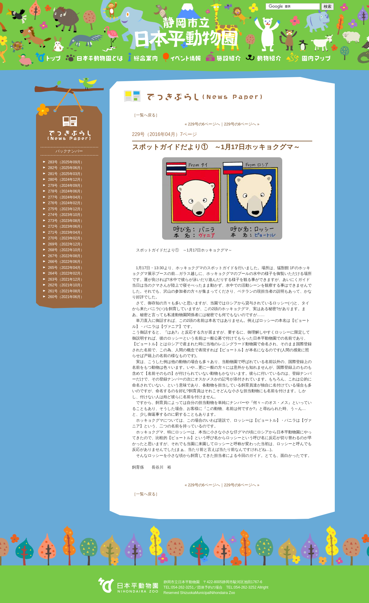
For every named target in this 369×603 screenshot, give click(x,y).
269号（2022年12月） (66, 244)
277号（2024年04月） (66, 197)
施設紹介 (223, 58)
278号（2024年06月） (66, 191)
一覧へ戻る (146, 115)
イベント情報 (181, 58)
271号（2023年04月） (66, 232)
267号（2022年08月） (66, 256)
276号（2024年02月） (66, 203)
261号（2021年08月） (66, 291)
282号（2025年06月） (66, 168)
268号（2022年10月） (66, 250)
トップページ (49, 58)
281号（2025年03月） (66, 174)
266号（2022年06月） (66, 262)
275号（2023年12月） (66, 209)
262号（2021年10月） (66, 285)
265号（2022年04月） (66, 268)
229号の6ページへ (204, 124)
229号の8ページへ (240, 124)
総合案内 (143, 58)
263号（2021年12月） (66, 279)
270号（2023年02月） (66, 238)
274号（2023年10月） (66, 215)
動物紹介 (263, 58)
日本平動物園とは (94, 58)
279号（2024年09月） (66, 185)
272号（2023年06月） (66, 226)
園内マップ (307, 58)
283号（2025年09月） (66, 162)
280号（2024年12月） (66, 179)
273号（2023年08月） (66, 221)
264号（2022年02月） (66, 273)
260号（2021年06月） (66, 297)
